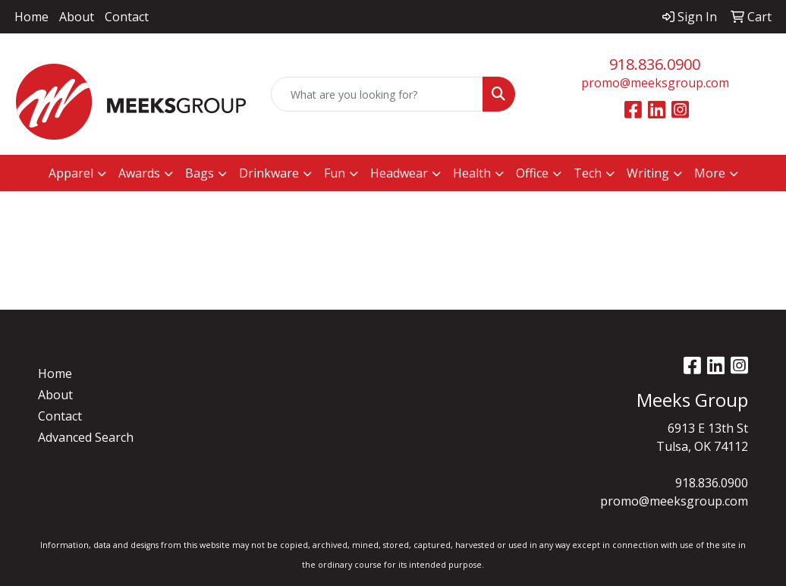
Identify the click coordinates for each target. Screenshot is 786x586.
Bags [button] (199, 173)
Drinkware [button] (269, 173)
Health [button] (472, 173)
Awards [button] (139, 173)
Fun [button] (334, 173)
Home (31, 16)
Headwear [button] (399, 173)
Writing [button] (648, 173)
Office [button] (532, 173)
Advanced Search (86, 437)
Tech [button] (588, 173)
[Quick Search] (377, 94)
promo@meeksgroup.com (655, 82)
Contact (127, 16)
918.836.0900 (654, 64)
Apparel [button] (71, 173)
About (76, 16)
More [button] (709, 173)
